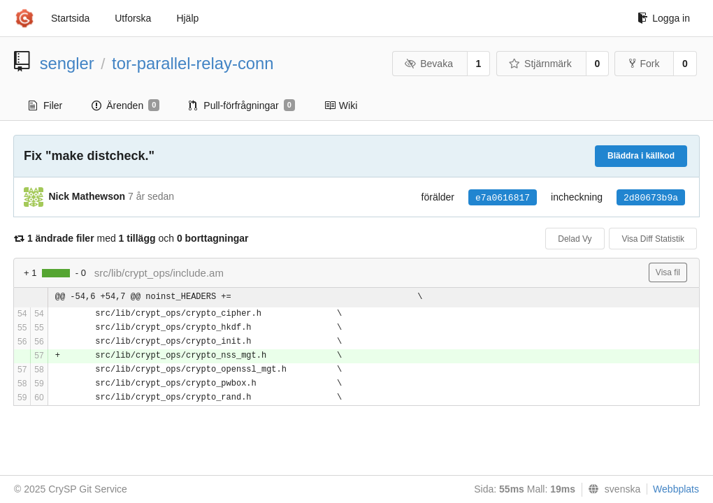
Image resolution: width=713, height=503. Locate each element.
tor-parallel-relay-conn (192, 63)
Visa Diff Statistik (652, 239)
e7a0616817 (502, 198)
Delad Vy (574, 239)
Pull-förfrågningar (242, 105)
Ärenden (125, 105)
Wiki (340, 105)
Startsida (70, 18)
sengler (67, 63)
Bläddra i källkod (641, 156)
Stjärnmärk (540, 63)
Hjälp (187, 18)
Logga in (664, 18)
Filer (45, 105)
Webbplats (676, 489)
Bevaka (429, 63)
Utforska (133, 18)
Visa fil (668, 272)
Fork (644, 63)
